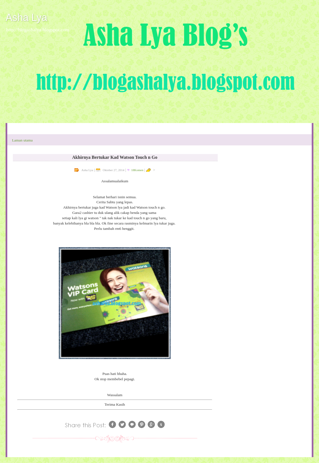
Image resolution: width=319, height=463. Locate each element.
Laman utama (22, 140)
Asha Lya (26, 17)
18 (137, 170)
